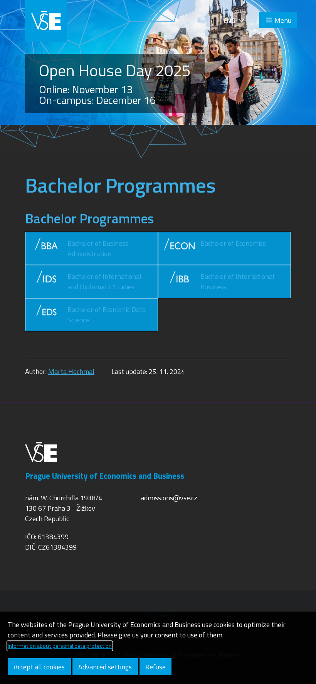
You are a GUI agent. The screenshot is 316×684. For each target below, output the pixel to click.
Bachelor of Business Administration (79, 248)
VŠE (46, 21)
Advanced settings (105, 667)
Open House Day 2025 (115, 70)
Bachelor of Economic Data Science (88, 314)
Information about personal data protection (60, 646)
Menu (282, 20)
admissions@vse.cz (169, 498)
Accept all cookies (39, 667)
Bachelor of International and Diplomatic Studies (86, 281)
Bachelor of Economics (215, 248)
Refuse (155, 667)
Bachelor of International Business (219, 281)
